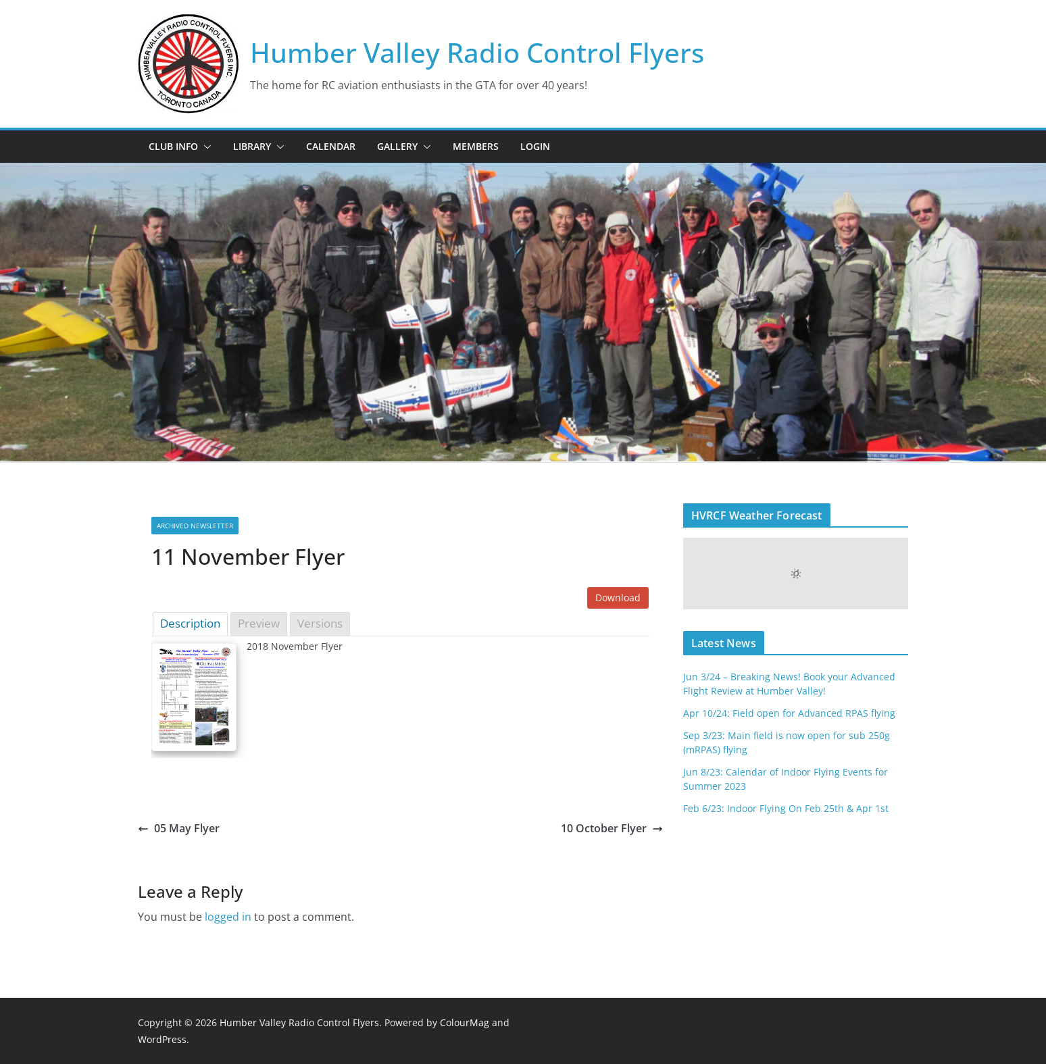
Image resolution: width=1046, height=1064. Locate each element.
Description (190, 623)
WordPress (162, 1039)
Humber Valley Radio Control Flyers (477, 52)
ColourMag (464, 1022)
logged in (228, 916)
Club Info (173, 146)
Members (476, 146)
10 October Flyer (612, 828)
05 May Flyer (179, 828)
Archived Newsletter (195, 525)
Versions (320, 623)
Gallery (397, 146)
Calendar (330, 146)
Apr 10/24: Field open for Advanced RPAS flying (789, 713)
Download (618, 597)
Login (535, 146)
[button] (204, 146)
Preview (259, 623)
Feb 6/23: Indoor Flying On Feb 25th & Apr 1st (786, 808)
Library (252, 146)
